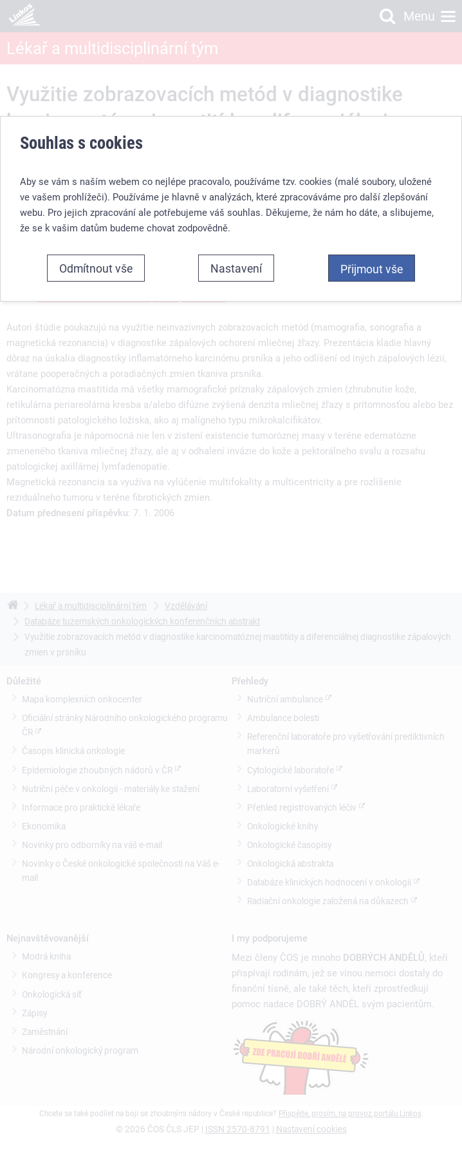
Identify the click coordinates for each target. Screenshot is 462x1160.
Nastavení (236, 268)
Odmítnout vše (96, 268)
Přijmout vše (371, 268)
